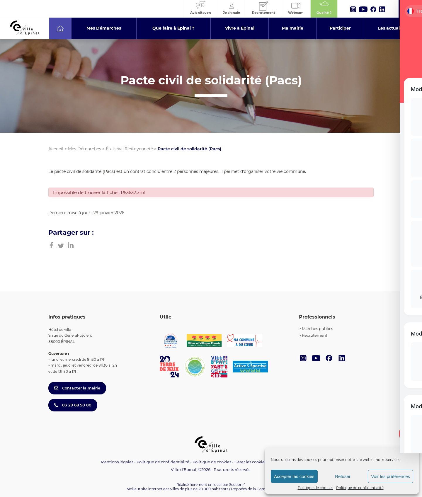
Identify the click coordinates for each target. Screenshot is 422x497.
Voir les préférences (390, 476)
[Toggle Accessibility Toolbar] (408, 434)
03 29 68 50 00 (72, 405)
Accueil (55, 149)
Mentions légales (117, 461)
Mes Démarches (84, 149)
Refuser (342, 476)
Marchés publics (317, 328)
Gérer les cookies (250, 462)
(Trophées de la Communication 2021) (262, 489)
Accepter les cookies (294, 476)
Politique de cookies (315, 488)
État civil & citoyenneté (129, 149)
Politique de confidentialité (360, 488)
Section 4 (237, 484)
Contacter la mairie (77, 388)
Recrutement (314, 335)
